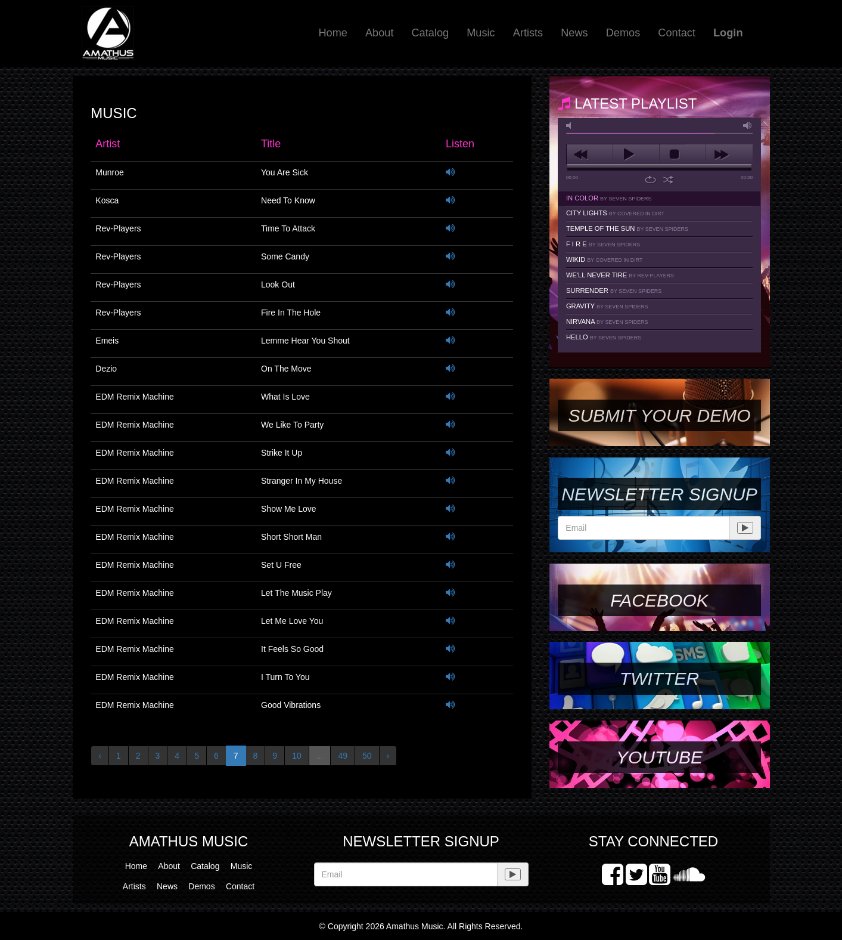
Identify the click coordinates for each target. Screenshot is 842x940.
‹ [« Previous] (99, 755)
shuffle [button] (668, 179)
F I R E (603, 244)
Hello (603, 337)
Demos (623, 33)
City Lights (615, 213)
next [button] (729, 154)
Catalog (430, 33)
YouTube (659, 757)
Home (332, 33)
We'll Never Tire (620, 275)
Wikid (604, 259)
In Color (609, 198)
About (379, 33)
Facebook (659, 600)
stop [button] (683, 154)
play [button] (636, 154)
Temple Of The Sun (627, 228)
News (574, 33)
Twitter (659, 678)
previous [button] (590, 154)
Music (481, 33)
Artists (528, 33)
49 (342, 755)
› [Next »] (388, 755)
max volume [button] (748, 125)
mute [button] (571, 125)
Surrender (613, 290)
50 (367, 755)
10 (297, 755)
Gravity (607, 306)
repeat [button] (650, 179)
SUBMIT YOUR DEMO (659, 415)
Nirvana (607, 321)
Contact (676, 33)
